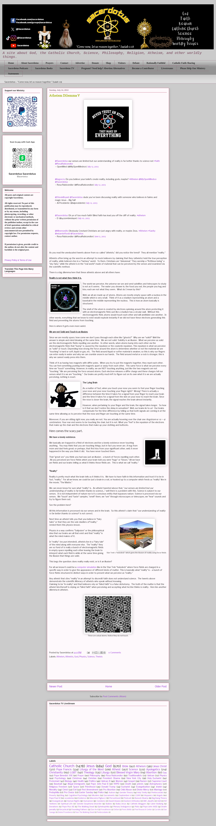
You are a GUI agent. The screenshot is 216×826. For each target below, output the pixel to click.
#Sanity (151, 231)
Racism (143, 781)
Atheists (69, 657)
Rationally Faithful (156, 63)
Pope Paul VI (54, 798)
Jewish (159, 787)
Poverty (52, 795)
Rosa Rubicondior (114, 775)
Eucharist (125, 787)
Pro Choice (69, 792)
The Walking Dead (86, 807)
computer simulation (87, 567)
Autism (112, 793)
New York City (134, 778)
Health (81, 781)
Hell (159, 801)
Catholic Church (61, 766)
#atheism (141, 215)
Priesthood (90, 787)
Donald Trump (109, 787)
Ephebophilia (103, 807)
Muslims (96, 795)
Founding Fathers (79, 810)
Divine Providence (65, 812)
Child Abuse (126, 790)
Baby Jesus (121, 804)
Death (128, 784)
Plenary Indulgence (122, 807)
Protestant (54, 781)
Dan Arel (94, 810)
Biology (68, 781)
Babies (109, 804)
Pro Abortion (109, 790)
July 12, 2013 (100, 185)
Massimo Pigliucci (98, 798)
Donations (53, 807)
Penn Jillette (127, 810)
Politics (92, 781)
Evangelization (143, 787)
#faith (157, 161)
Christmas (77, 778)
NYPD (116, 784)
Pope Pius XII (68, 807)
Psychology (60, 778)
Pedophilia (54, 792)
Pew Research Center (143, 810)
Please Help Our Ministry (192, 68)
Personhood (114, 798)
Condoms (101, 801)
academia (69, 798)
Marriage (158, 790)
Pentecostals (157, 793)
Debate (136, 63)
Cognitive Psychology (78, 795)
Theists (99, 657)
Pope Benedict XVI (63, 775)
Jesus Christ (160, 766)
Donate (95, 63)
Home (11, 63)
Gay (165, 773)
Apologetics (153, 769)
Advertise (80, 63)
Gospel (131, 781)
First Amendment (90, 790)
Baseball (58, 784)
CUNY (137, 795)
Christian (92, 778)
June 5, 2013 (100, 236)
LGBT (73, 772)
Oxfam (116, 810)
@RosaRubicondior (64, 164)
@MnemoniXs (61, 231)
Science (91, 657)
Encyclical (63, 810)
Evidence (82, 798)
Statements (13, 73)
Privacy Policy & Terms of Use (18, 260)
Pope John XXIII (150, 807)
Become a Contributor (143, 68)
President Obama (111, 778)
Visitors (122, 63)
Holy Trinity (142, 793)
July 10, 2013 (84, 218)
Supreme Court (159, 781)
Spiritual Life (67, 804)
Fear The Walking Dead (84, 812)
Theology (89, 772)
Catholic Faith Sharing (183, 63)
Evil (74, 790)
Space (76, 787)
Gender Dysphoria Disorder (89, 804)
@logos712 (60, 179)
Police (101, 792)
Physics (82, 657)
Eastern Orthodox (132, 801)
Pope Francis (64, 769)
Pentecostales (102, 812)
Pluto (137, 807)
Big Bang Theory (159, 798)
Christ (65, 790)
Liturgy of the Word (92, 769)
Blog (62, 795)
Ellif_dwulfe (148, 801)
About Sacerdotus (30, 63)
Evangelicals (58, 801)
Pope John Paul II (99, 784)
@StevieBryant (62, 197)
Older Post (161, 686)
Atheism (60, 657)
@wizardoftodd (62, 234)
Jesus (90, 766)
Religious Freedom (58, 787)
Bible (125, 766)
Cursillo (158, 810)
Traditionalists (135, 775)
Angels (160, 795)
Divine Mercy (143, 790)
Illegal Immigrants (76, 784)
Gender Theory (126, 793)
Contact (64, 63)
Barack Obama (141, 798)
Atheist (116, 769)
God (76, 657)
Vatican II (105, 781)
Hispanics (148, 795)
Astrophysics (155, 784)
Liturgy (105, 772)
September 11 (125, 795)
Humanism (88, 801)
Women (119, 781)
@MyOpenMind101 (148, 179)
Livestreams (167, 68)
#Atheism (133, 179)
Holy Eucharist (154, 778)
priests (140, 784)
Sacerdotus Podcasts (18, 68)
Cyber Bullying (156, 804)
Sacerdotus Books (44, 68)
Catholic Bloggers (138, 804)
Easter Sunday (86, 792)
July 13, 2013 (92, 167)
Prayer (81, 775)
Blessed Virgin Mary (128, 772)
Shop (108, 63)
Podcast (127, 798)
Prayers (49, 63)
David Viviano (115, 801)
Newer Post (55, 686)
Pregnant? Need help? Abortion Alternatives (103, 68)
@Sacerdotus (61, 161)
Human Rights (73, 801)
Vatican (150, 775)
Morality (53, 790)
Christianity (56, 772)
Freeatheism (106, 810)
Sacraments (109, 795)
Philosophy (95, 775)
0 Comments (114, 653)
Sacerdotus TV (67, 68)
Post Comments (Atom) (114, 696)
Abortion (151, 772)
